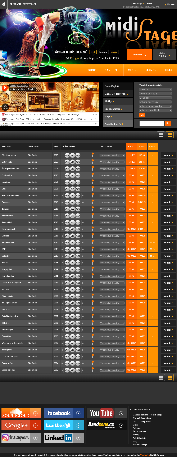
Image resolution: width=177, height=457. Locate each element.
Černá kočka (7, 363)
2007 (56, 316)
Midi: (130, 146)
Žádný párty (7, 296)
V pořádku (145, 455)
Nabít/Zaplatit (139, 438)
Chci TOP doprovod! (142, 421)
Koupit (169, 155)
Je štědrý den (7, 215)
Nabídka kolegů (140, 445)
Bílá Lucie (32, 155)
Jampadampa (8, 242)
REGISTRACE (30, 4)
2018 (56, 229)
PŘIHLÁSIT (15, 4)
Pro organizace (139, 431)
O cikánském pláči (10, 356)
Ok (142, 115)
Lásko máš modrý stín (11, 283)
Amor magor (7, 330)
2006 (56, 330)
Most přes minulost (10, 195)
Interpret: (33, 146)
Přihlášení (137, 55)
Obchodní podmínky (142, 418)
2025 (56, 155)
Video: (152, 146)
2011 (56, 262)
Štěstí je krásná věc (10, 169)
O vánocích (7, 175)
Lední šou (6, 182)
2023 (56, 175)
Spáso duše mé (8, 370)
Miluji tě (5, 323)
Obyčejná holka (9, 155)
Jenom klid (7, 222)
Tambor (5, 209)
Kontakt (171, 4)
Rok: (56, 146)
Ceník (135, 425)
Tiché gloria (7, 350)
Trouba (5, 262)
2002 (56, 370)
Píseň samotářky (9, 229)
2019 (56, 202)
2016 (56, 236)
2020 (56, 182)
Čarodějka (6, 336)
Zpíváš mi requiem (10, 316)
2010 (56, 283)
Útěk (4, 189)
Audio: (142, 146)
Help (135, 441)
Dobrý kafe (7, 162)
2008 (56, 289)
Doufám (5, 236)
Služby (136, 435)
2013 (56, 242)
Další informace (157, 455)
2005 (56, 336)
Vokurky (5, 256)
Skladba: (6, 146)
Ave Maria (6, 309)
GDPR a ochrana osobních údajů (147, 415)
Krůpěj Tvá (7, 269)
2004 (56, 343)
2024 (56, 169)
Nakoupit (137, 428)
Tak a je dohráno (9, 303)
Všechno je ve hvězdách (12, 343)
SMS (4, 249)
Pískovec (5, 289)
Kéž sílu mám (8, 276)
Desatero (6, 202)
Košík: (162, 55)
